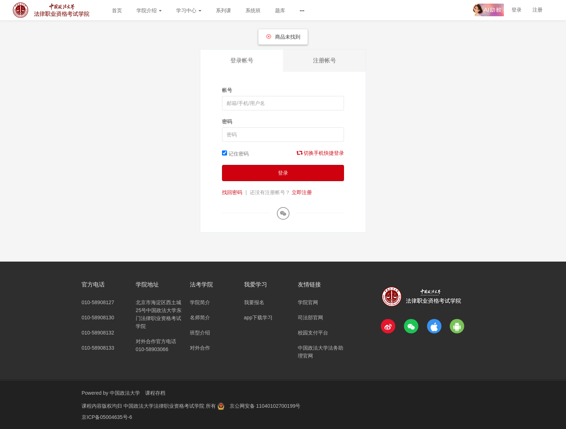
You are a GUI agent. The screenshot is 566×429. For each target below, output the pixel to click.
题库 (280, 10)
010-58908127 (98, 302)
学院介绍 (149, 10)
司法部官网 (310, 317)
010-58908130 (98, 317)
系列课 (223, 10)
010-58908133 (98, 348)
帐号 (227, 90)
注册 (537, 10)
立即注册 (302, 192)
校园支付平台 (313, 333)
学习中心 (188, 10)
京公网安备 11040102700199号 (265, 405)
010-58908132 (98, 333)
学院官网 (308, 302)
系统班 (253, 10)
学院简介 (200, 302)
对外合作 (200, 348)
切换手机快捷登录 (320, 153)
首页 (117, 10)
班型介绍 (200, 333)
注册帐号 (324, 60)
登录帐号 (241, 60)
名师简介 (200, 317)
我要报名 (254, 302)
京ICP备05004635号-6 (107, 416)
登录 (516, 10)
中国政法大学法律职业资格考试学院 (164, 405)
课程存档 (155, 393)
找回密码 (232, 192)
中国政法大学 (125, 393)
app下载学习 (258, 317)
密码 (227, 121)
